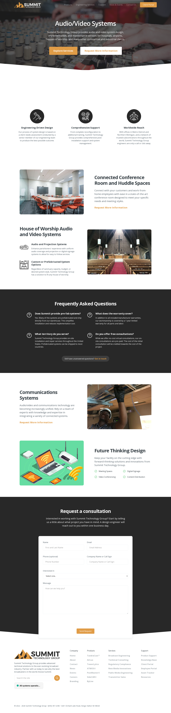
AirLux (90, 660)
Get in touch (100, 358)
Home (73, 655)
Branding (74, 681)
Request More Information (101, 50)
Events (73, 672)
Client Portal (148, 4)
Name (45, 542)
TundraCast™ (93, 655)
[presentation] (85, 621)
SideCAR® (92, 677)
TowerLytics (93, 664)
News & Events (116, 4)
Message (47, 583)
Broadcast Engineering (119, 655)
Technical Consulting (118, 660)
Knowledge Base (149, 660)
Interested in (48, 570)
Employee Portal (149, 668)
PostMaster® (93, 672)
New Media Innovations (119, 668)
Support (102, 4)
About (73, 660)
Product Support (149, 655)
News (72, 668)
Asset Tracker (147, 672)
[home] (27, 5)
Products (68, 4)
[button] (68, 5)
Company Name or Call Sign (99, 556)
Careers (73, 677)
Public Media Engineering (120, 672)
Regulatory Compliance (119, 664)
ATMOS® (91, 668)
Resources (146, 677)
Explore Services (63, 50)
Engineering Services (85, 4)
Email (89, 542)
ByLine (90, 681)
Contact (74, 664)
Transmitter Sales (117, 677)
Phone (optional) (50, 556)
